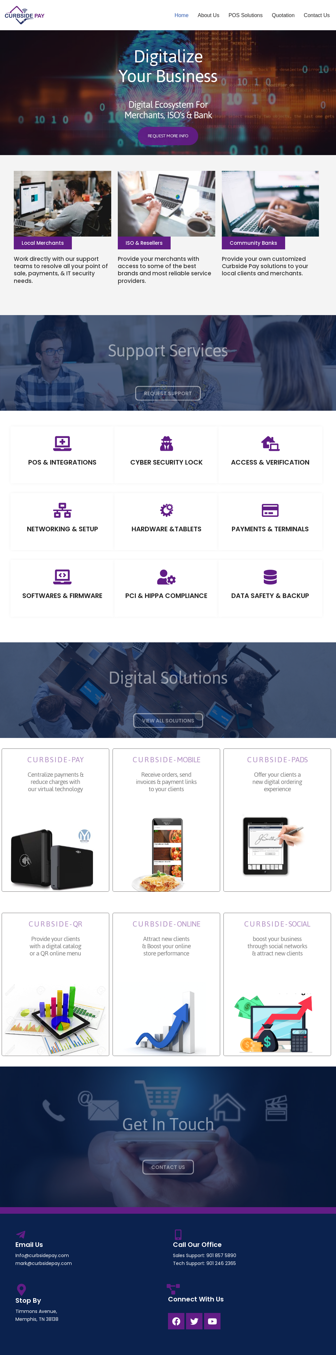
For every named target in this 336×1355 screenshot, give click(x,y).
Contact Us (317, 15)
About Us (209, 15)
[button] (43, 243)
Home (182, 15)
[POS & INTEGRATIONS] (62, 443)
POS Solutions (245, 15)
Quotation (283, 15)
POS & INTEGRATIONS (62, 462)
